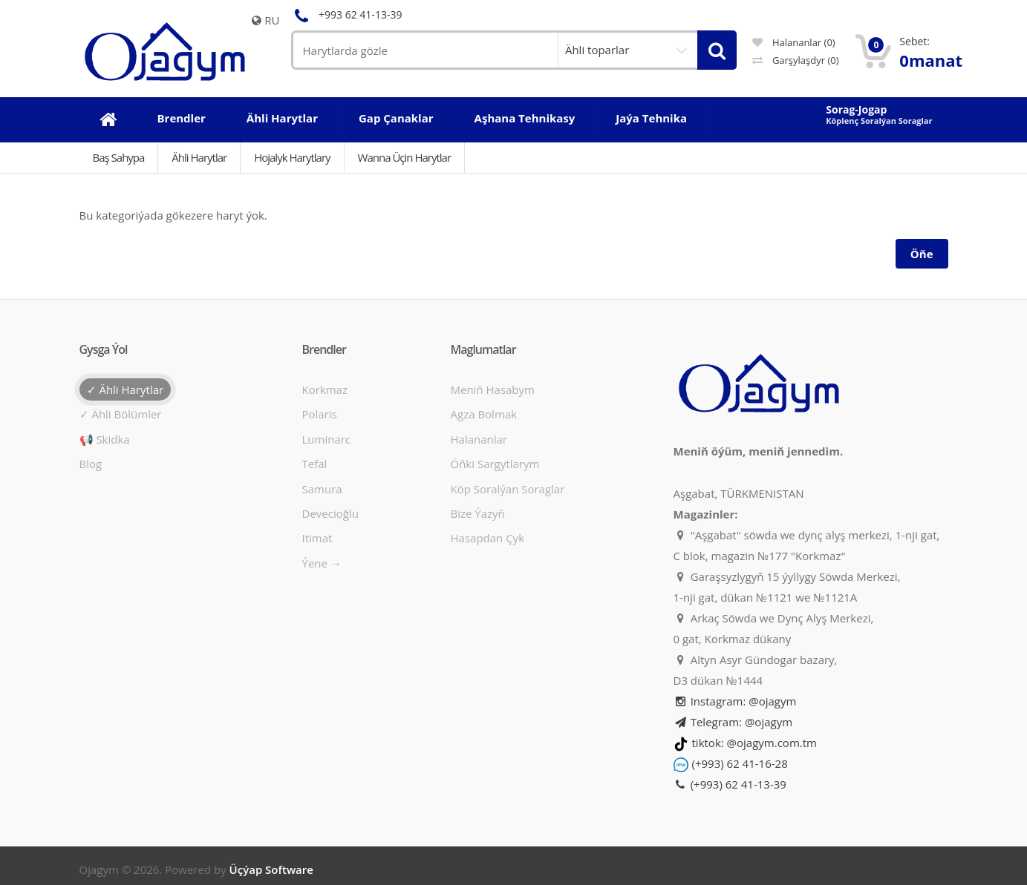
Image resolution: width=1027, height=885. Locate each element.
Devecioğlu (330, 513)
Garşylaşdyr (795, 60)
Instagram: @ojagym (735, 701)
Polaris (319, 414)
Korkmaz (325, 389)
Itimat (317, 537)
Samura (322, 488)
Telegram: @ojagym (733, 721)
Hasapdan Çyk (488, 537)
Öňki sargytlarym (495, 463)
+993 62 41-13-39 (346, 14)
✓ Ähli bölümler (120, 414)
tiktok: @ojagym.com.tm (754, 742)
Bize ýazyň (478, 513)
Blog (90, 463)
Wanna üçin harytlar (404, 157)
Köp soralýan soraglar (508, 488)
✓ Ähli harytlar (125, 389)
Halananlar (479, 439)
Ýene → (322, 563)
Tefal (314, 463)
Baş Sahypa (119, 157)
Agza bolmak (484, 414)
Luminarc (326, 439)
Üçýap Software (271, 869)
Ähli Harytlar (199, 157)
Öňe (921, 253)
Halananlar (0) (793, 42)
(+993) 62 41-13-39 (730, 784)
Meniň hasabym (493, 389)
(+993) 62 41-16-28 (740, 763)
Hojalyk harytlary (292, 157)
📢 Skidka (104, 439)
